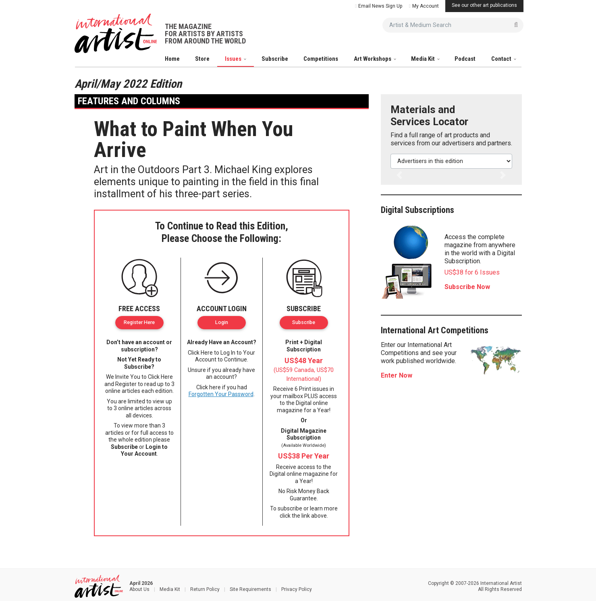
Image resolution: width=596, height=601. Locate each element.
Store (202, 58)
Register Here (139, 322)
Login (221, 322)
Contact (502, 58)
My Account (423, 6)
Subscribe (275, 58)
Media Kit (423, 58)
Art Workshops (373, 58)
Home (172, 58)
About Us (139, 589)
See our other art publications (484, 5)
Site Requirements (250, 589)
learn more (324, 508)
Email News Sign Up (378, 6)
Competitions (320, 58)
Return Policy (205, 589)
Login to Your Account (144, 450)
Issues (234, 58)
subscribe (290, 508)
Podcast (465, 58)
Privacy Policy (296, 589)
